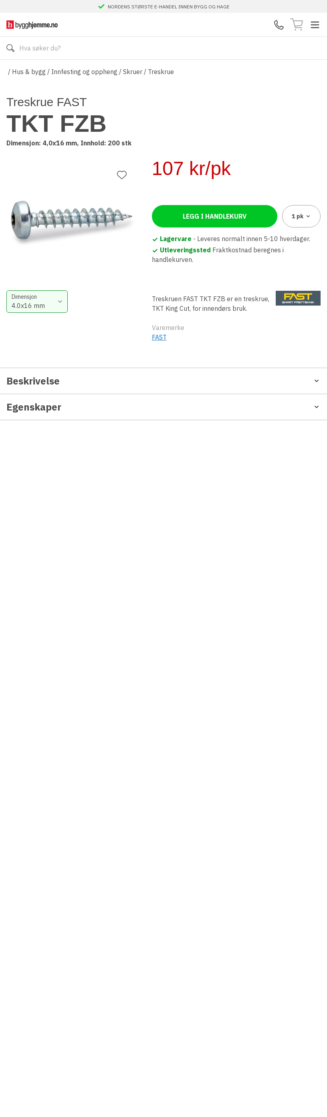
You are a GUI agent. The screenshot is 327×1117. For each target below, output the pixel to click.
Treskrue (161, 72)
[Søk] (10, 48)
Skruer (132, 72)
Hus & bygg (29, 72)
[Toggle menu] (315, 24)
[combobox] (192, 191)
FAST (159, 360)
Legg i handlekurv (214, 239)
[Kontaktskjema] (279, 25)
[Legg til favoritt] (121, 112)
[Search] (163, 48)
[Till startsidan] (32, 24)
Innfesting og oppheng (84, 72)
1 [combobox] (301, 239)
